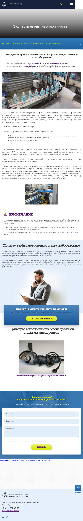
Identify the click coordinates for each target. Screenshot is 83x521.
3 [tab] (41, 204)
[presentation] (18, 447)
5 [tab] (44, 204)
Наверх (78, 489)
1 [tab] (37, 204)
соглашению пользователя (62, 441)
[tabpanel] (41, 194)
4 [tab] (42, 204)
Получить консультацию (41, 318)
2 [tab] (39, 204)
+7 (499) (10, 508)
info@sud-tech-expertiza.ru (10, 511)
